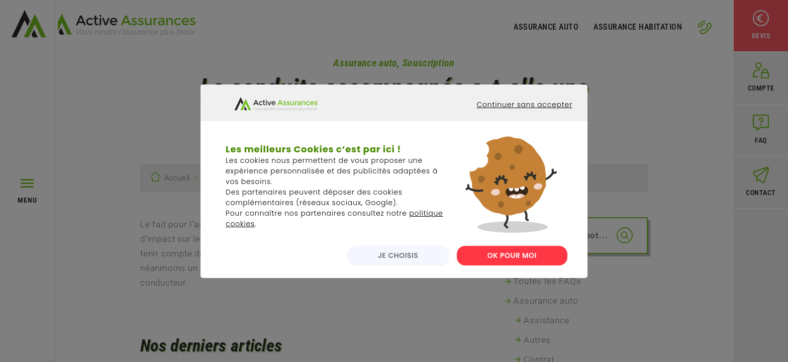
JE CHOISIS (395, 263)
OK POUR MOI (512, 263)
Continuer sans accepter (517, 122)
